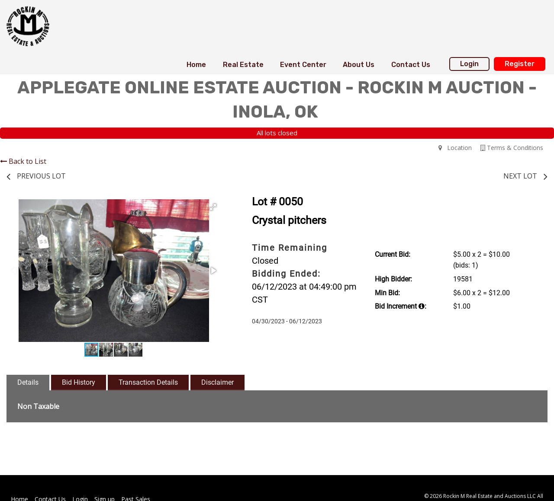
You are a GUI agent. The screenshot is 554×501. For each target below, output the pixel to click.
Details (28, 382)
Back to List (23, 161)
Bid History (78, 382)
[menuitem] (196, 64)
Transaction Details (148, 382)
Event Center (303, 65)
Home (196, 65)
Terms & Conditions (511, 148)
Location (455, 148)
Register (520, 64)
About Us (358, 65)
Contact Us (410, 65)
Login (469, 64)
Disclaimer (217, 382)
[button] (213, 207)
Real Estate (243, 65)
